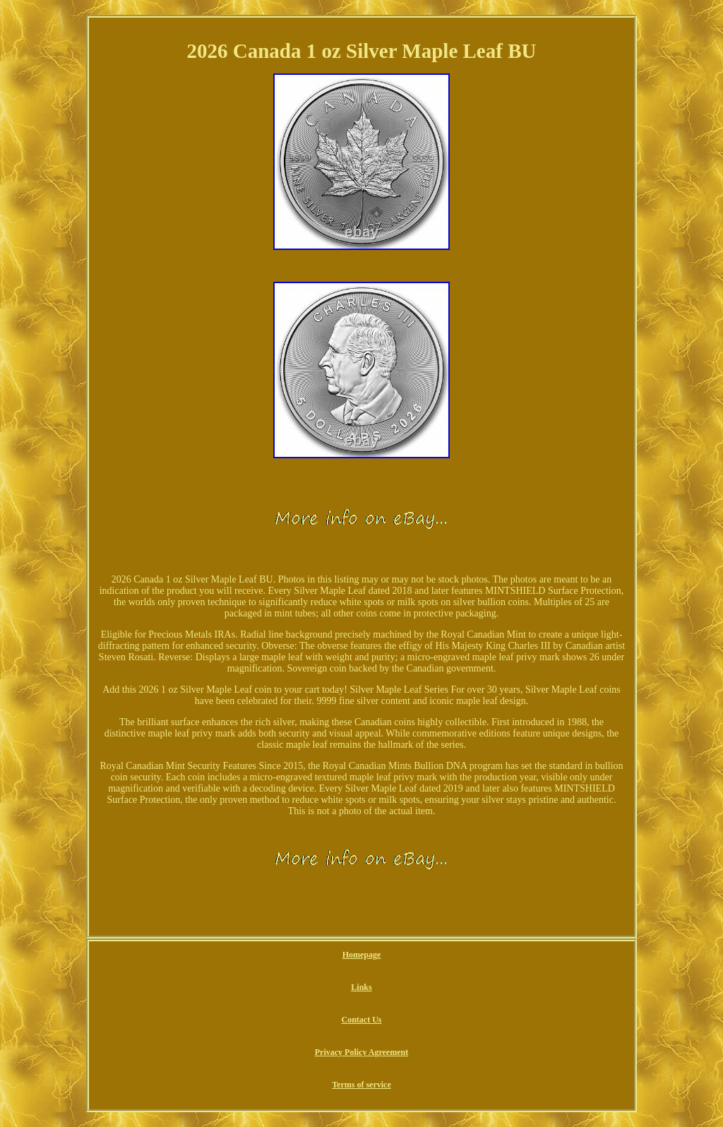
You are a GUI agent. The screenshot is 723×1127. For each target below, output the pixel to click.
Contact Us (361, 1020)
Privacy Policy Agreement (361, 1052)
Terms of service (361, 1085)
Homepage (361, 955)
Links (361, 987)
